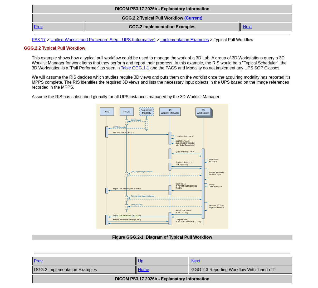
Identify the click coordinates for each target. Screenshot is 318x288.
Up (140, 261)
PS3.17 (39, 39)
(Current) (193, 18)
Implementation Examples (184, 39)
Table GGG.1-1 (135, 68)
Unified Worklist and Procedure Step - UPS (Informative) (102, 39)
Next (247, 27)
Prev (38, 27)
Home (143, 269)
